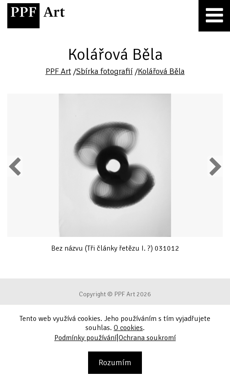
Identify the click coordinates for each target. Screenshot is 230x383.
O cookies (128, 327)
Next (215, 166)
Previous (15, 166)
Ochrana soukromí (147, 337)
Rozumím (115, 362)
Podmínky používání (85, 337)
